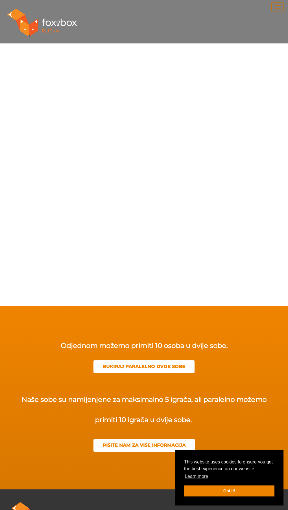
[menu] (277, 7)
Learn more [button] (196, 476)
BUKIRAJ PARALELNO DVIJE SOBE (144, 366)
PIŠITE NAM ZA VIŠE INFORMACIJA (144, 445)
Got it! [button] (229, 491)
